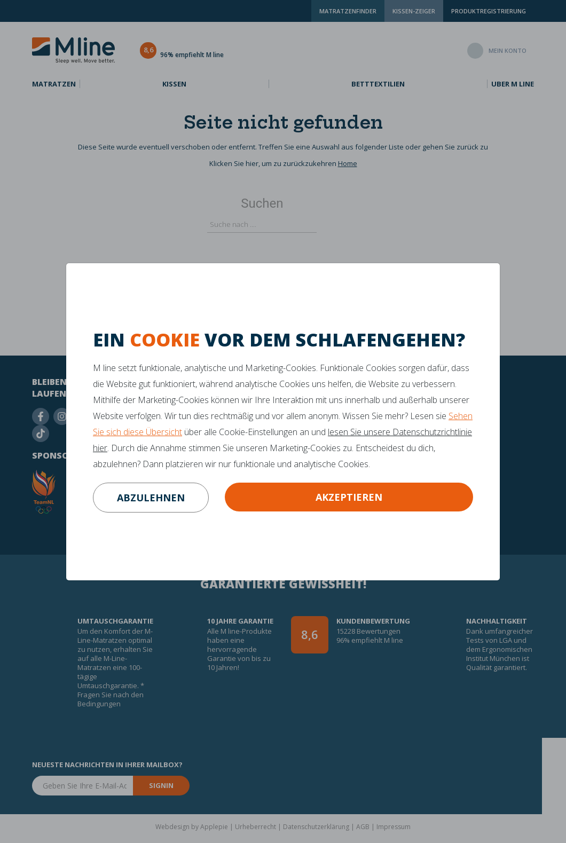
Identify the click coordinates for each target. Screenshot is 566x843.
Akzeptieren (349, 497)
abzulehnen (151, 497)
